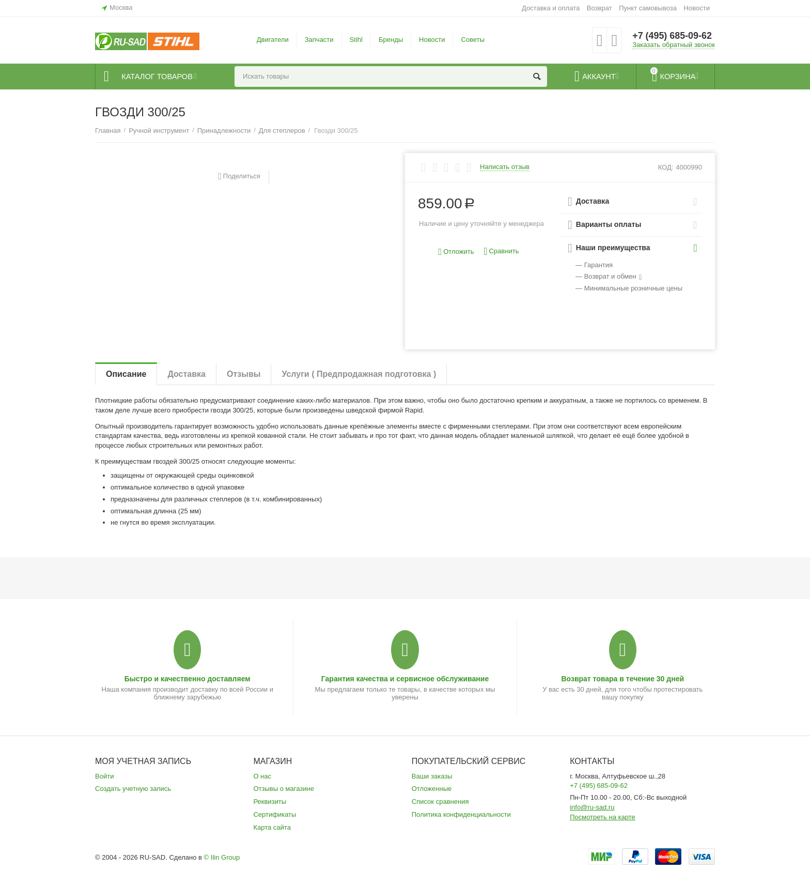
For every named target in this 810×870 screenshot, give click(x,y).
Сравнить (501, 251)
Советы (473, 39)
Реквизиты (269, 801)
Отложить (456, 252)
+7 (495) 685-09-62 (672, 36)
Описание (126, 374)
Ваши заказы (432, 776)
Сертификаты (274, 814)
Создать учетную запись (133, 788)
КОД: (666, 167)
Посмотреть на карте (602, 817)
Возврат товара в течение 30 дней (622, 679)
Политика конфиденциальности (461, 814)
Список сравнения (440, 801)
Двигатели (273, 39)
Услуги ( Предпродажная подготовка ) (359, 374)
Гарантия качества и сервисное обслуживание (405, 679)
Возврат (599, 8)
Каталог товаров (157, 76)
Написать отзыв (504, 167)
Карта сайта (272, 827)
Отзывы (243, 374)
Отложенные (432, 788)
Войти (104, 776)
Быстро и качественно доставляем (187, 679)
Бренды (391, 39)
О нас (262, 776)
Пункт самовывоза (648, 8)
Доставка (186, 374)
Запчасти (319, 39)
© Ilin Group (222, 857)
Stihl (356, 39)
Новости (697, 8)
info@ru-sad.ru (592, 807)
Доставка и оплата (551, 8)
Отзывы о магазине (283, 788)
